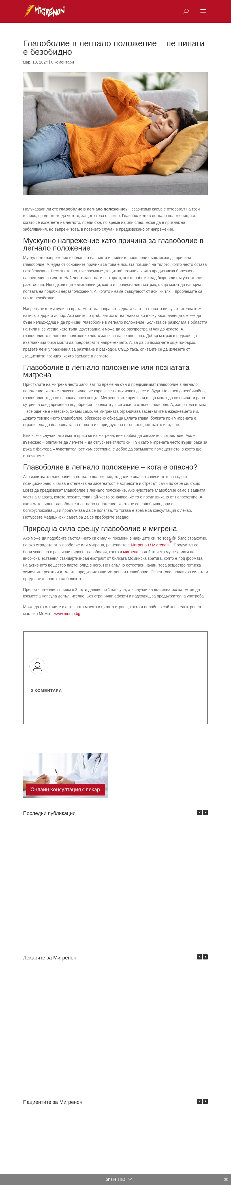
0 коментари (62, 62)
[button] (205, 812)
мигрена (130, 552)
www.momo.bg (67, 613)
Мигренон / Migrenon (151, 543)
